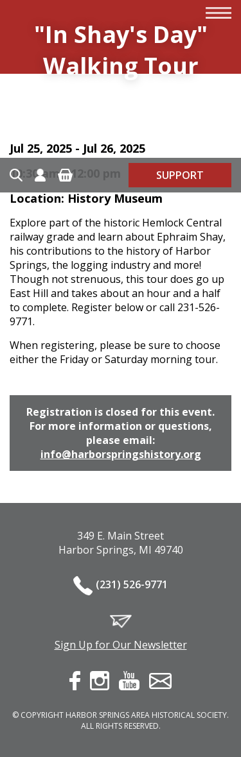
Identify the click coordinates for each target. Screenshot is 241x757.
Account (40, 175)
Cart (65, 175)
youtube (129, 680)
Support (180, 175)
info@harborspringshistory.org (120, 454)
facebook (74, 680)
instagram (99, 680)
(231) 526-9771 (132, 584)
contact (160, 681)
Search (16, 175)
